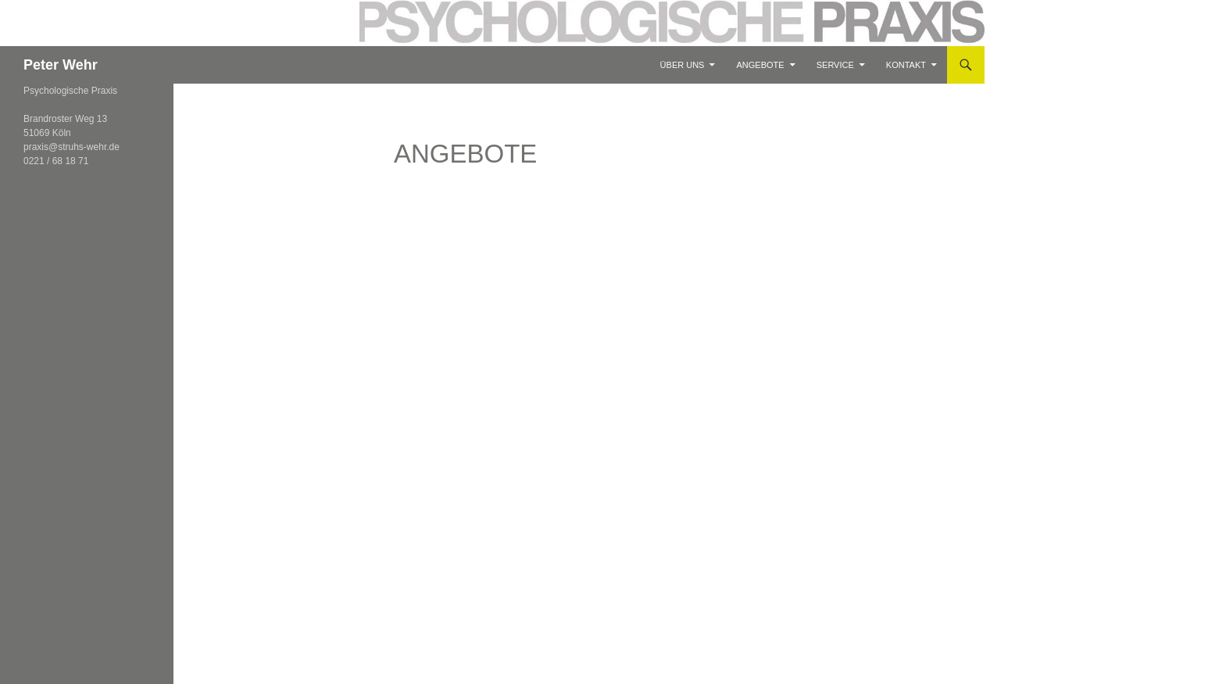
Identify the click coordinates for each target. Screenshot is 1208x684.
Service (835, 65)
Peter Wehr (60, 65)
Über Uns (682, 65)
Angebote (760, 65)
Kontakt (906, 65)
